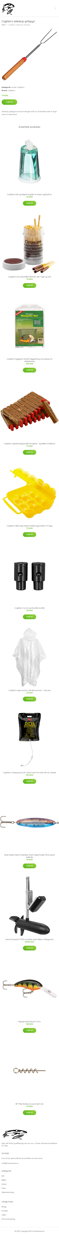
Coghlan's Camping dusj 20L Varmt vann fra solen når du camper (29, 772)
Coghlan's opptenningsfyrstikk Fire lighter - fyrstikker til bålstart (29, 444)
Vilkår (4, 1215)
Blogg (4, 1207)
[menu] (55, 8)
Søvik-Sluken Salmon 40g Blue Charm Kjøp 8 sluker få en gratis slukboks (29, 856)
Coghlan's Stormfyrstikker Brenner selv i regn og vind (29, 277)
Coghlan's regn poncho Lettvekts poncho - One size (29, 690)
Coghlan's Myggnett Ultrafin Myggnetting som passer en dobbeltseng (29, 360)
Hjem (4, 25)
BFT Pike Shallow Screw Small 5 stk (29, 1104)
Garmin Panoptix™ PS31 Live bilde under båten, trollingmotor (29, 939)
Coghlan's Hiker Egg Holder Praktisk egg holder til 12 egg (29, 526)
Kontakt (5, 1211)
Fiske (4, 1188)
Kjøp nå (9, 102)
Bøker (4, 1180)
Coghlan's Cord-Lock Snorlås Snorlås (30, 608)
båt (3, 1176)
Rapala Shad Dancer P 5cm (29, 1022)
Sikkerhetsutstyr (8, 1192)
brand (14, 87)
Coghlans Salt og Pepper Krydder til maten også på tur (29, 194)
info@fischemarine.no (10, 1163)
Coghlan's (20, 87)
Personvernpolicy (8, 1219)
